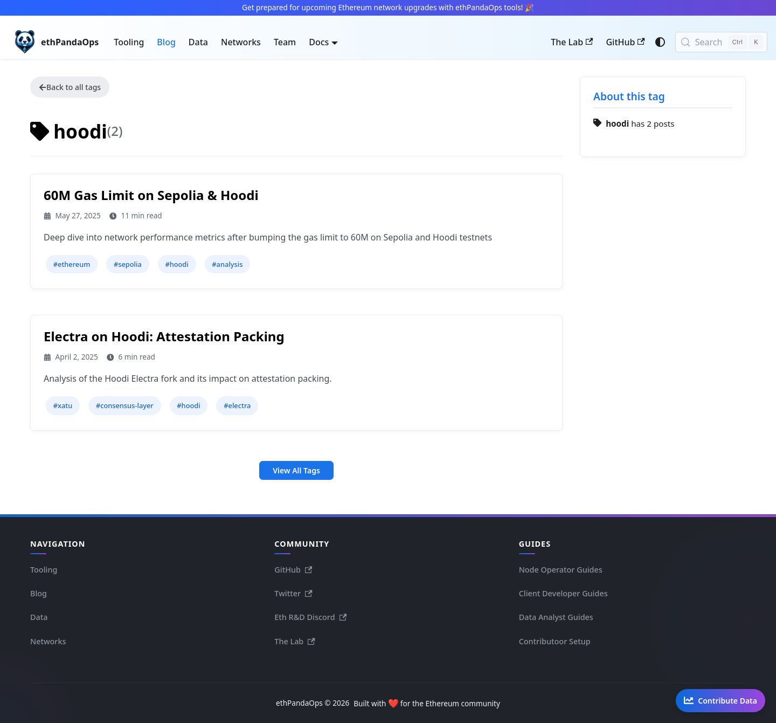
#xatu (62, 405)
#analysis (227, 264)
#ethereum (72, 264)
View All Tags (296, 470)
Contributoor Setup (555, 641)
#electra (237, 405)
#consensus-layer (125, 405)
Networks (241, 42)
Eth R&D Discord (310, 617)
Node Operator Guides (560, 569)
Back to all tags (70, 87)
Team (285, 42)
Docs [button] (319, 42)
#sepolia (128, 264)
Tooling (129, 42)
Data (198, 42)
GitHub (625, 42)
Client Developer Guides (563, 593)
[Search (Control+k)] (721, 42)
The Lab (572, 42)
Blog (166, 42)
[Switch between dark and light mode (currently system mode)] (660, 42)
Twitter (293, 593)
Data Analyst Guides (556, 617)
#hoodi (176, 264)
